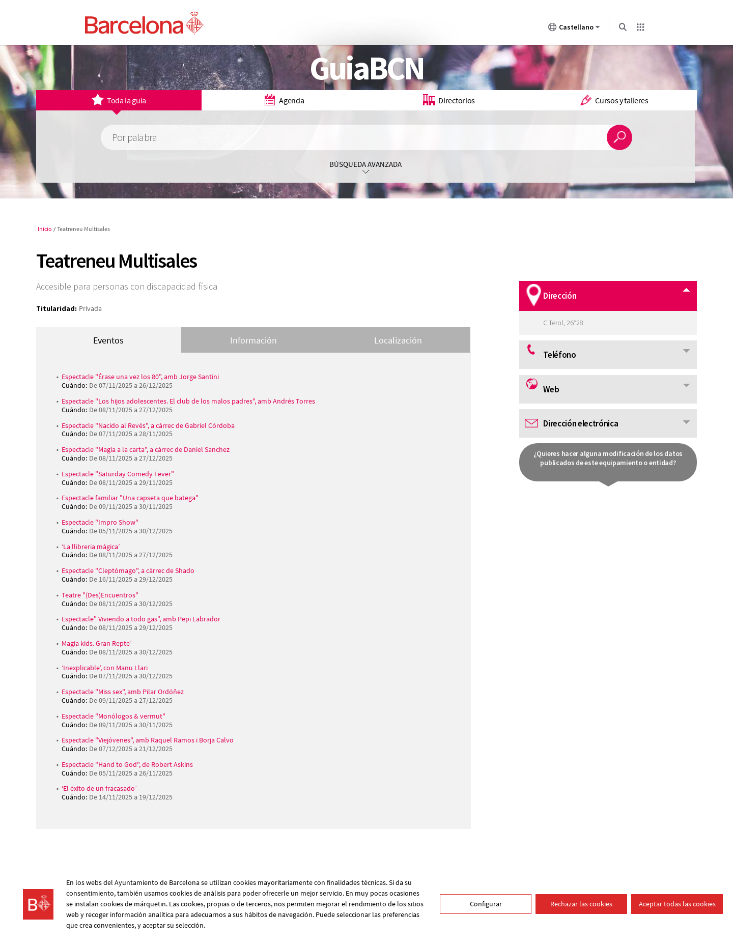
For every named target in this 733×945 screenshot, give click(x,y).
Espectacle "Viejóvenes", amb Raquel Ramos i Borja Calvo (148, 739)
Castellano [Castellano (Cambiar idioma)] (574, 29)
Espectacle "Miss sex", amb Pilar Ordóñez (123, 691)
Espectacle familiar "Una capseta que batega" (130, 497)
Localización (398, 340)
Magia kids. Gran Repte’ (96, 643)
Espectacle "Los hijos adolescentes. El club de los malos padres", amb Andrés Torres (188, 401)
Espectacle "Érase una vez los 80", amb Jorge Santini (140, 376)
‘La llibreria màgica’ (91, 546)
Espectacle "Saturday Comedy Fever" (118, 473)
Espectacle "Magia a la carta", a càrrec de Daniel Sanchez (146, 449)
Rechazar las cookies (581, 903)
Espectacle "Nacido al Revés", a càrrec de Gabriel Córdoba (148, 425)
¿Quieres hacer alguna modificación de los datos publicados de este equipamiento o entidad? (608, 458)
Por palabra (134, 137)
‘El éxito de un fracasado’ (99, 788)
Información (253, 340)
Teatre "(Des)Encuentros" (100, 594)
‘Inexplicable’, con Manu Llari (105, 667)
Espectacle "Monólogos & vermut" (113, 716)
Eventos (108, 340)
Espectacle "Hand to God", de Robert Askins (127, 764)
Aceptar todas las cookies (677, 903)
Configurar (486, 903)
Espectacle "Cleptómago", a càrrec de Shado (128, 570)
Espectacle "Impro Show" (100, 522)
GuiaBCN (366, 68)
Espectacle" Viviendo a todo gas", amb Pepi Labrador (141, 618)
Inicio (45, 229)
